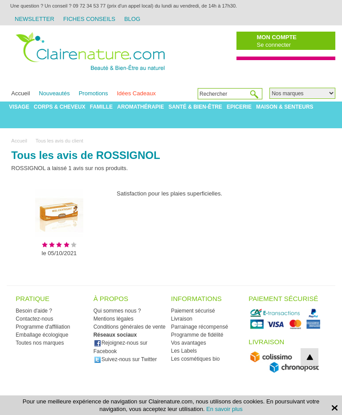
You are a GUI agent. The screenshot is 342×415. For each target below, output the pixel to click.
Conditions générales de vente (130, 327)
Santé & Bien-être (195, 107)
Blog (132, 19)
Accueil (20, 93)
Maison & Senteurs (285, 107)
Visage (19, 107)
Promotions (93, 93)
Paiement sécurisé (193, 311)
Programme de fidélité (197, 335)
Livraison (181, 319)
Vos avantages (188, 343)
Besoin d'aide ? (34, 311)
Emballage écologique (42, 335)
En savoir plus (224, 409)
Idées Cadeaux (136, 93)
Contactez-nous (34, 319)
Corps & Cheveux (60, 107)
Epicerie (239, 107)
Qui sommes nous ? (117, 311)
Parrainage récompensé (199, 327)
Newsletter (34, 19)
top (309, 357)
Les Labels (184, 351)
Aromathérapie (140, 107)
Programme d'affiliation (43, 327)
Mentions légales (114, 319)
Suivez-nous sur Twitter (125, 359)
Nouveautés (54, 93)
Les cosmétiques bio (195, 359)
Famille (101, 107)
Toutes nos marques (40, 343)
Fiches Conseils (89, 19)
